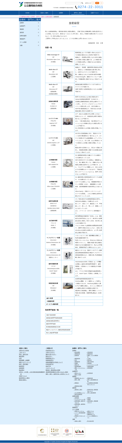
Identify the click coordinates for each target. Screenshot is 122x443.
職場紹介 (77, 383)
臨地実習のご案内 (24, 378)
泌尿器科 (89, 363)
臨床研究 (21, 366)
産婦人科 (77, 365)
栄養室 (89, 399)
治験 (73, 419)
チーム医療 (75, 409)
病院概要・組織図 (24, 360)
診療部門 (75, 371)
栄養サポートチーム (79, 411)
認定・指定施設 (23, 364)
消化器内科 (90, 352)
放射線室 (77, 398)
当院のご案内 (44, 13)
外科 (76, 360)
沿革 (20, 358)
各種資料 (21, 368)
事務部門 (22, 39)
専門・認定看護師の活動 (92, 380)
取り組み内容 (90, 421)
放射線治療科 (90, 366)
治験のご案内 (78, 421)
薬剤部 (74, 388)
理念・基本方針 (23, 354)
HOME (27, 13)
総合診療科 (77, 352)
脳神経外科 (77, 362)
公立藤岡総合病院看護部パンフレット (92, 384)
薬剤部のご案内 (78, 390)
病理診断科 (90, 368)
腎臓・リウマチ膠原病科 (92, 356)
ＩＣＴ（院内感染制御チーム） (80, 413)
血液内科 (77, 355)
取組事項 (21, 370)
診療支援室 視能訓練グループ (92, 402)
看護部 (74, 376)
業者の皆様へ (23, 380)
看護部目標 (90, 378)
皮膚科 (76, 363)
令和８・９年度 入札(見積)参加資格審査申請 (32, 373)
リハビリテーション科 (92, 365)
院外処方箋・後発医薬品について (92, 390)
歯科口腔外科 (90, 362)
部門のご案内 (78, 13)
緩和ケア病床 (78, 375)
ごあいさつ (22, 352)
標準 (97, 3)
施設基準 (21, 356)
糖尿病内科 (77, 358)
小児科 (89, 358)
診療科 (61, 13)
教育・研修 (77, 380)
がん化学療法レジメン (80, 393)
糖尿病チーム (90, 413)
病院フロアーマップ (25, 362)
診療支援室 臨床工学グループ (80, 402)
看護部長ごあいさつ (79, 378)
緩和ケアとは (90, 411)
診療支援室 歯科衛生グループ (80, 405)
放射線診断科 (78, 366)
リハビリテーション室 (80, 399)
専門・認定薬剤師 (91, 393)
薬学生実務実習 (78, 394)
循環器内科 (77, 354)
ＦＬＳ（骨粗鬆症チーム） (92, 417)
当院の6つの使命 (24, 350)
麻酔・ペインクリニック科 (80, 369)
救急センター (78, 373)
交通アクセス (95, 13)
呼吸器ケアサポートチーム (80, 417)
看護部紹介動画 (78, 386)
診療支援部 (75, 396)
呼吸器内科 (90, 354)
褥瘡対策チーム (91, 414)
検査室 (89, 398)
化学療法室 (90, 373)
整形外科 (89, 360)
